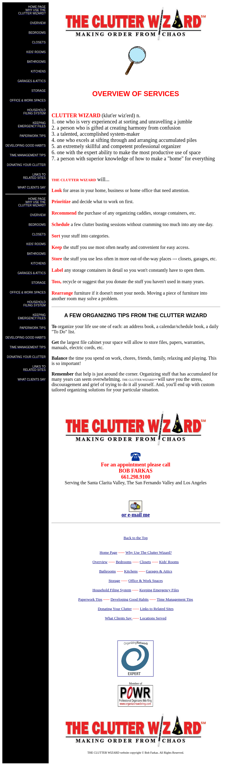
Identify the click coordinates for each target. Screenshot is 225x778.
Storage (114, 580)
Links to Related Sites (156, 609)
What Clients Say (118, 618)
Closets (145, 562)
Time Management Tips (175, 599)
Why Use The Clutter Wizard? (148, 552)
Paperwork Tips (90, 599)
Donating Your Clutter (115, 609)
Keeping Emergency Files (159, 590)
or (125, 515)
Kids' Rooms (169, 562)
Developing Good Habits (129, 599)
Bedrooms (123, 562)
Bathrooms (107, 571)
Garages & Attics (159, 571)
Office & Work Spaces (145, 580)
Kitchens (131, 571)
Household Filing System (111, 590)
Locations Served (153, 618)
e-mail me (139, 515)
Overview (100, 562)
